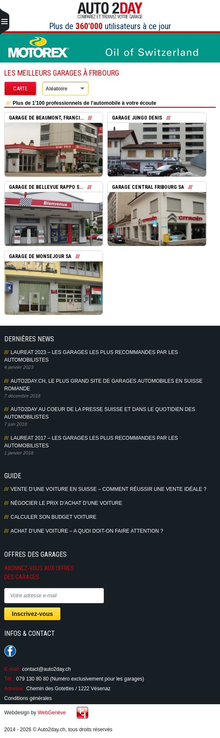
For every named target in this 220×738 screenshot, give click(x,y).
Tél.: (9, 679)
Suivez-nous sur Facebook (10, 651)
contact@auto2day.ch (46, 669)
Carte (20, 88)
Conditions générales (28, 698)
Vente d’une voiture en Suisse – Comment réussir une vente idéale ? (108, 489)
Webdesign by (35, 713)
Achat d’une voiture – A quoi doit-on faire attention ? (87, 531)
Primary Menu (4, 22)
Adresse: (14, 689)
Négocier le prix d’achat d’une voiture (66, 503)
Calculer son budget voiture (53, 517)
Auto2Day (110, 10)
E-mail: (12, 669)
